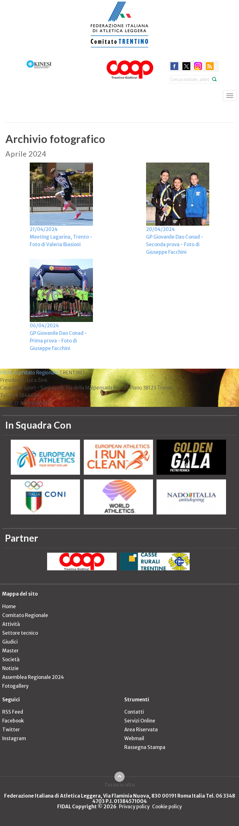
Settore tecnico (20, 633)
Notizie (10, 668)
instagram (198, 66)
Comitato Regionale (25, 615)
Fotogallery (15, 686)
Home (9, 606)
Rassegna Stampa (144, 747)
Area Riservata (141, 730)
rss (210, 66)
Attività (11, 624)
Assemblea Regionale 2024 (33, 677)
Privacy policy (134, 807)
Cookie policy (167, 807)
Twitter (11, 730)
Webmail (134, 738)
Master (10, 651)
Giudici (10, 642)
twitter (186, 66)
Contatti (134, 712)
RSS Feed (12, 712)
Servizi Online (139, 721)
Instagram (14, 738)
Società (11, 660)
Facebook (13, 721)
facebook (174, 66)
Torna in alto (119, 784)
